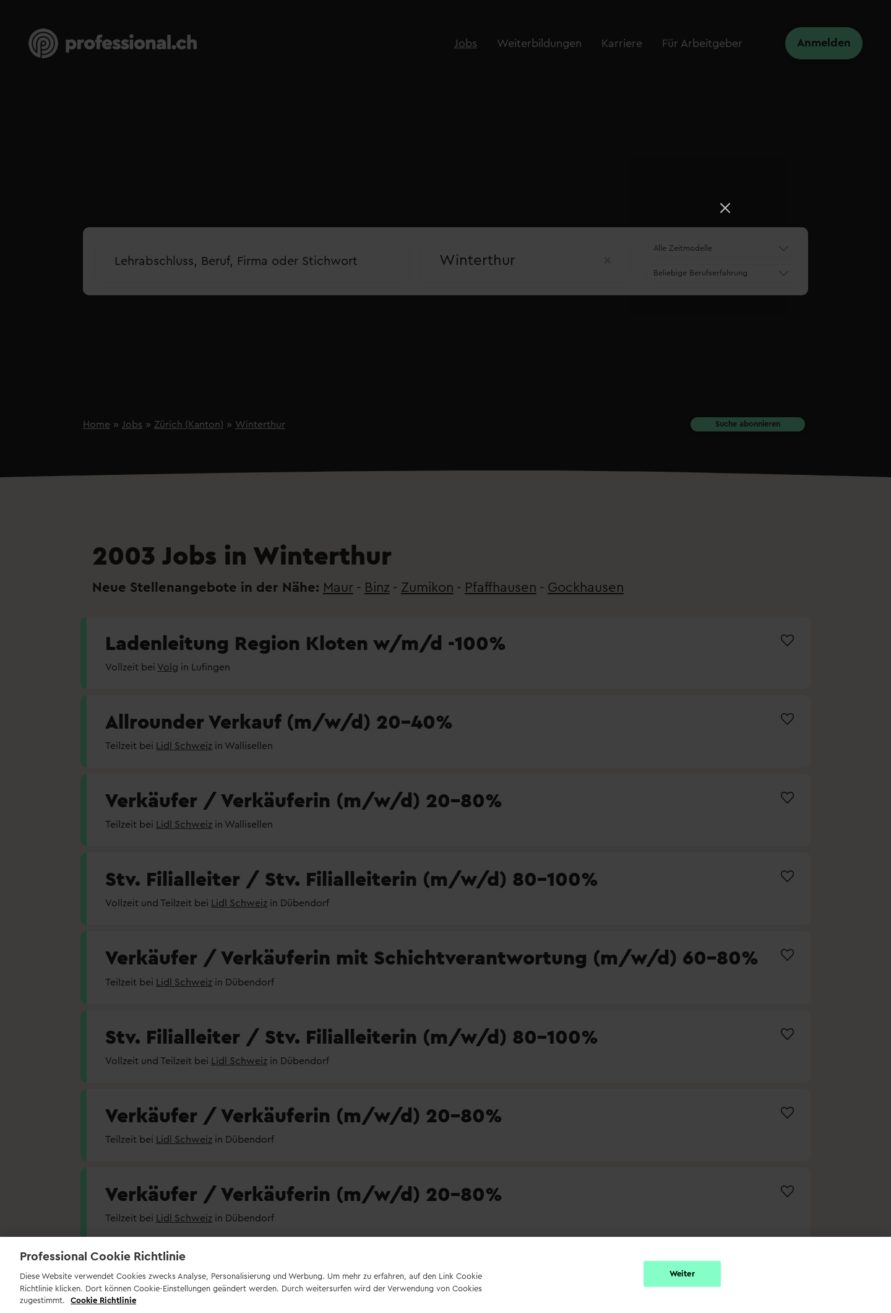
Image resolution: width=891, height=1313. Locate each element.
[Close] (725, 208)
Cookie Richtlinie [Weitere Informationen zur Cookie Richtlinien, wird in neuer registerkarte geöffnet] (103, 1300)
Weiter (682, 1274)
